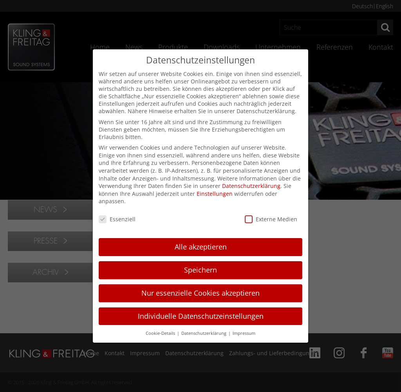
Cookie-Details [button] (161, 333)
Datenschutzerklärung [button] (204, 333)
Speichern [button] (200, 270)
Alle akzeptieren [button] (201, 246)
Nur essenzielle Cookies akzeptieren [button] (200, 293)
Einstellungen (215, 193)
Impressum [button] (244, 333)
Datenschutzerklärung (251, 186)
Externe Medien (271, 219)
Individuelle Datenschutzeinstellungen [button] (201, 316)
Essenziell (117, 219)
